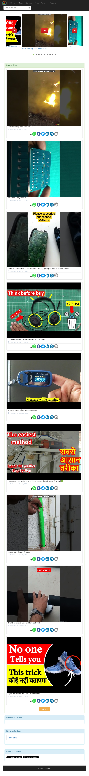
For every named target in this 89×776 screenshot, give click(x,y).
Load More (44, 709)
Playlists (53, 3)
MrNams (13, 738)
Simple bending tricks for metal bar (34, 49)
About (20, 3)
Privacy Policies (40, 3)
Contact (29, 3)
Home (12, 3)
